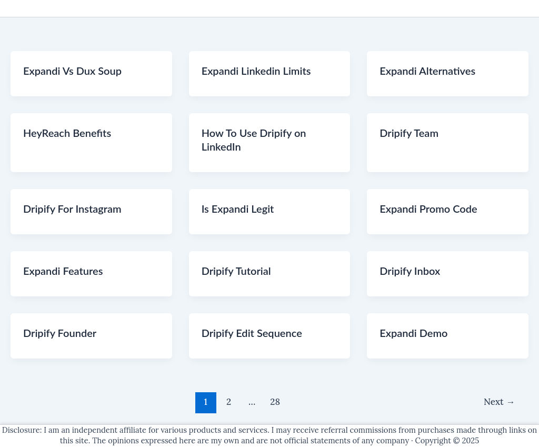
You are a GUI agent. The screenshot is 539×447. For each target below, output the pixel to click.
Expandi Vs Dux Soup (72, 70)
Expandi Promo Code (428, 208)
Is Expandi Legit (238, 208)
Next (499, 402)
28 (275, 402)
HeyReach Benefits (67, 132)
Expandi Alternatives (427, 70)
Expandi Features (63, 270)
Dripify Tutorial (236, 270)
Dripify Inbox (410, 270)
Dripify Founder (59, 332)
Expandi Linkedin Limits (256, 70)
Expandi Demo (413, 332)
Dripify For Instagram (72, 208)
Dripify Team (409, 132)
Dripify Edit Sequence (252, 332)
